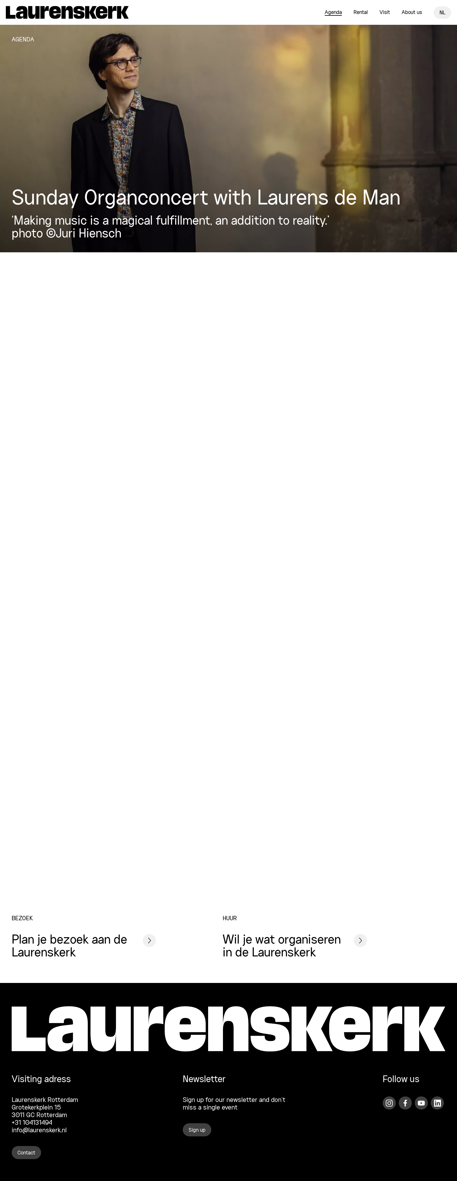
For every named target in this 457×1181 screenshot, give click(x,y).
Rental (361, 12)
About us (412, 12)
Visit (384, 12)
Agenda (333, 12)
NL (442, 13)
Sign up (197, 1130)
